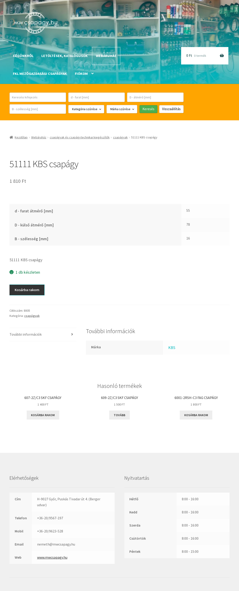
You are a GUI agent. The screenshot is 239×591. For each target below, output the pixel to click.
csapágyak (120, 137)
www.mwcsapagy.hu (52, 557)
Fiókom (81, 73)
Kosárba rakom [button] (43, 415)
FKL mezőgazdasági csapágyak (40, 73)
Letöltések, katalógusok (64, 55)
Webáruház (106, 55)
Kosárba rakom (27, 289)
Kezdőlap (21, 137)
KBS (171, 347)
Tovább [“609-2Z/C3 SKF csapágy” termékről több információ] (119, 415)
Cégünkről (23, 55)
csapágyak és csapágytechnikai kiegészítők (80, 137)
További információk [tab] (25, 334)
